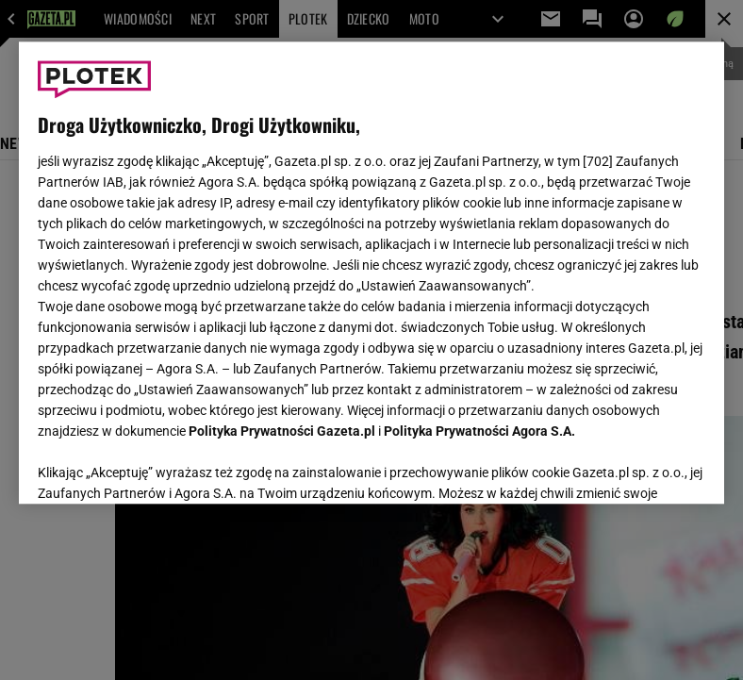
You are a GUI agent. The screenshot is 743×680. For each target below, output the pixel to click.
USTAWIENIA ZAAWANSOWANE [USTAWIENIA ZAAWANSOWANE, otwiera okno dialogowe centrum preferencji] (161, 465)
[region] (372, 272)
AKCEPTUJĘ (641, 466)
